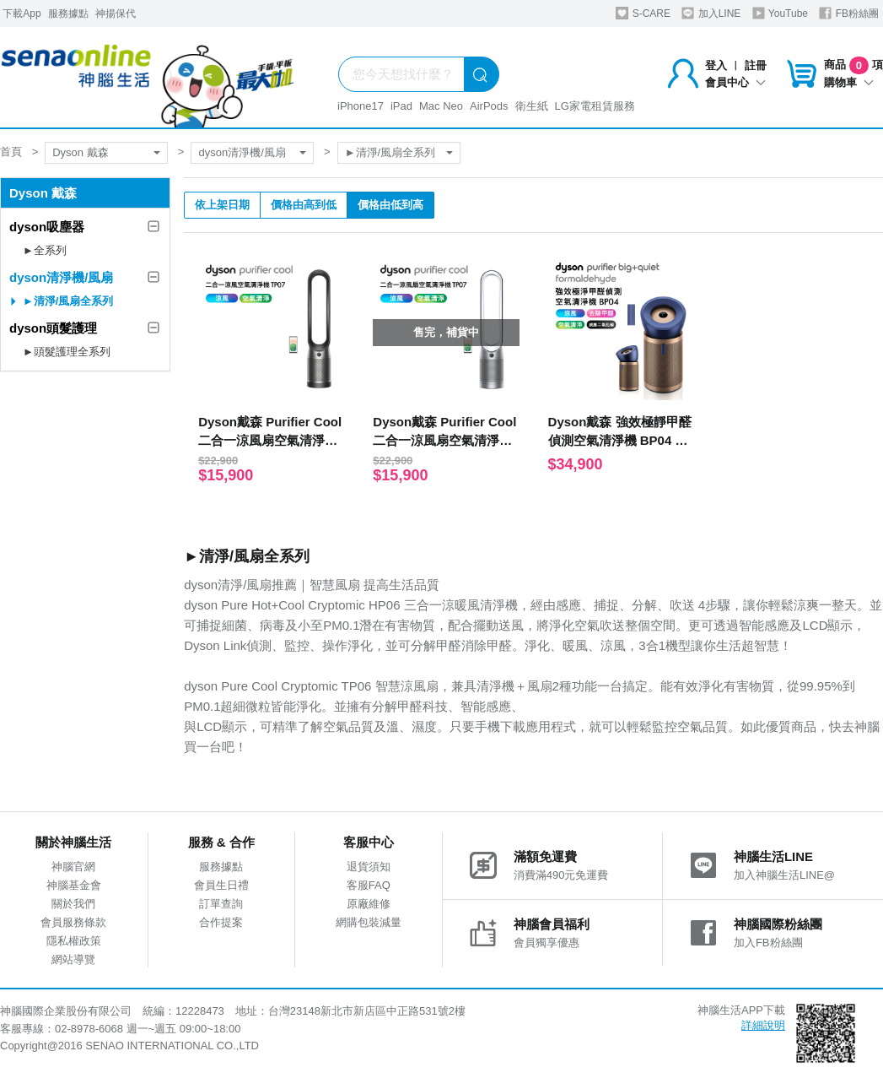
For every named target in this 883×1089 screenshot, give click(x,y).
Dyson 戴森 (80, 152)
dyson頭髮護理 (53, 328)
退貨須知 (368, 866)
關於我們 (73, 903)
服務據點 (68, 13)
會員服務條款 (73, 922)
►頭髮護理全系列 (66, 351)
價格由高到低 (304, 204)
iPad (401, 105)
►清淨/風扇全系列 (390, 152)
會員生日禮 (221, 885)
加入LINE (710, 13)
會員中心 (735, 82)
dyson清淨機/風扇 (241, 152)
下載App (21, 13)
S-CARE (643, 13)
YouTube (780, 13)
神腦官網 (73, 866)
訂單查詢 (221, 903)
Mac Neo (441, 105)
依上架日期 (222, 204)
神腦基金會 (73, 885)
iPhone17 (360, 105)
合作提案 (221, 922)
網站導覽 (73, 959)
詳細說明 (763, 1025)
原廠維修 (368, 903)
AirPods (489, 105)
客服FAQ (368, 885)
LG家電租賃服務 (595, 105)
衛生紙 (531, 105)
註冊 (756, 65)
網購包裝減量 (368, 922)
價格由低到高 (390, 204)
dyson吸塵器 (46, 226)
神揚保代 (115, 13)
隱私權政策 (73, 941)
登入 (716, 65)
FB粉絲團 (849, 13)
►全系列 (45, 250)
